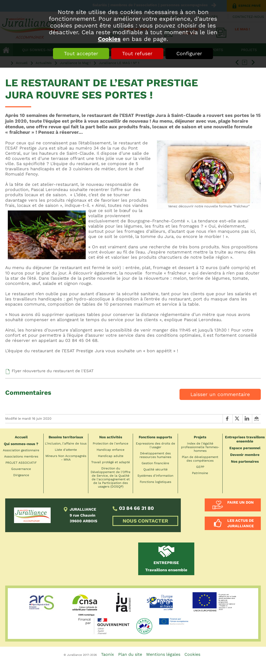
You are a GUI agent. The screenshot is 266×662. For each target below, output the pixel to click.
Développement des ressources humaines (155, 455)
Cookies (109, 39)
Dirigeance (21, 475)
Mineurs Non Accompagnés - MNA (65, 457)
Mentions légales (163, 654)
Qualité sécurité (155, 469)
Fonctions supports (155, 437)
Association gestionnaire (21, 450)
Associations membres (21, 456)
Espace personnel (244, 448)
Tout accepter (81, 54)
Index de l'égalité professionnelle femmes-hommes (200, 447)
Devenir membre (245, 455)
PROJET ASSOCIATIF (21, 462)
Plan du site (130, 654)
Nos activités (110, 437)
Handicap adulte (110, 456)
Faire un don (240, 502)
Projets (200, 437)
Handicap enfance (110, 450)
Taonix (107, 654)
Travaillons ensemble (166, 566)
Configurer (189, 54)
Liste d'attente (66, 450)
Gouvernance (21, 469)
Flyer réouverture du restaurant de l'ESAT (53, 371)
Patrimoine (200, 473)
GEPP (200, 467)
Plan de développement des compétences (200, 458)
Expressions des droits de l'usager (155, 445)
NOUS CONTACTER (145, 521)
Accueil (21, 437)
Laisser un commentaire (220, 394)
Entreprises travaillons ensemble (245, 439)
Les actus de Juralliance (240, 523)
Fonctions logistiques (155, 482)
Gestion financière (155, 463)
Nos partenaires (245, 461)
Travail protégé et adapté (110, 462)
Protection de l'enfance (110, 443)
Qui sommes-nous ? (21, 444)
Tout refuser (137, 54)
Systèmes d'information (155, 475)
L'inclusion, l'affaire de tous (66, 443)
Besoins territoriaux (66, 437)
